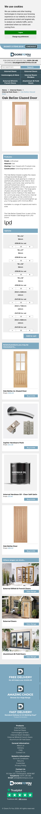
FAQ (20, 750)
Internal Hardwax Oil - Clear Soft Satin (20, 494)
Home (4, 90)
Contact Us (20, 752)
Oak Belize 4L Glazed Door (15, 391)
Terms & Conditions (20, 758)
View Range (31, 591)
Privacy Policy (20, 765)
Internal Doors (10, 71)
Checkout (31, 46)
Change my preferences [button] (20, 37)
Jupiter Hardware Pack (13, 443)
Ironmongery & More (10, 75)
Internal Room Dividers (31, 76)
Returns (20, 761)
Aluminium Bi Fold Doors (31, 82)
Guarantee (20, 763)
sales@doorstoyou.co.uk (25, 63)
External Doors (30, 71)
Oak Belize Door (10, 546)
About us (20, 745)
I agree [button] (20, 32)
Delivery (20, 748)
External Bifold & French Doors (10, 82)
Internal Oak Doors (9, 92)
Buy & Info (31, 396)
